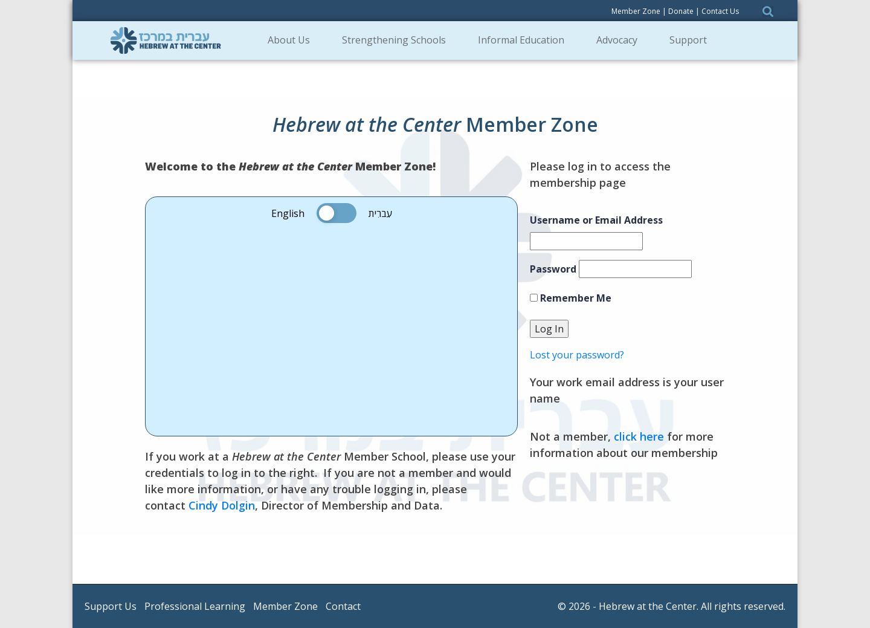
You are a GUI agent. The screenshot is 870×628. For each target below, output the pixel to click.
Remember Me (570, 298)
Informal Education (525, 40)
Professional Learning (194, 606)
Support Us (111, 606)
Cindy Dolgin (221, 505)
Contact (343, 606)
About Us (293, 40)
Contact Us (720, 11)
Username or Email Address (596, 220)
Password (553, 269)
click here (639, 436)
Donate (681, 11)
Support (692, 40)
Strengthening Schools (398, 40)
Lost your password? (577, 354)
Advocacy (620, 40)
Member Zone (635, 11)
